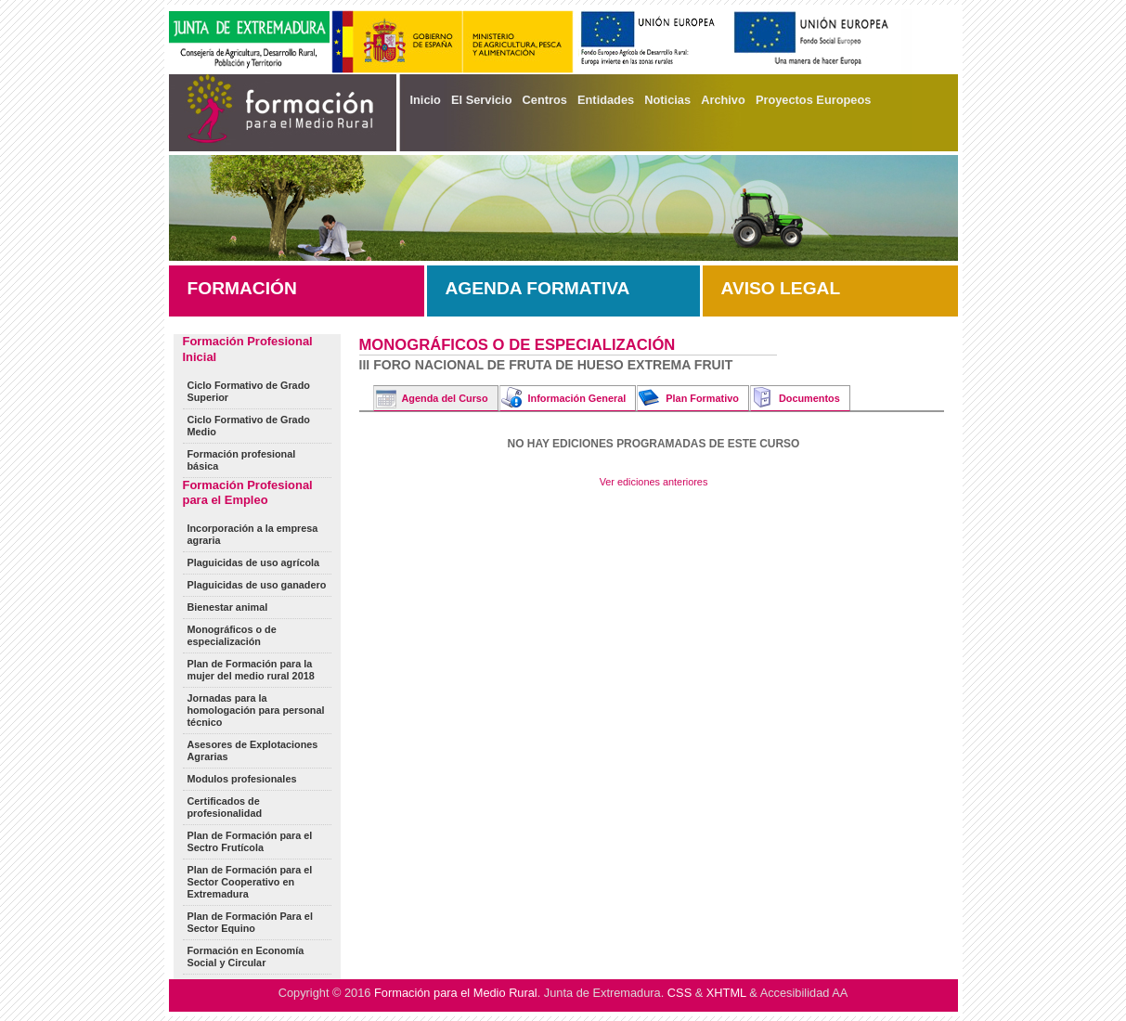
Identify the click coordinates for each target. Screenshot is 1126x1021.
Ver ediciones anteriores (654, 481)
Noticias (667, 100)
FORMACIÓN (242, 288)
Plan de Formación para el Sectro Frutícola (250, 841)
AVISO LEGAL (781, 288)
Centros (545, 100)
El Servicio (481, 100)
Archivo (723, 100)
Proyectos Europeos (813, 100)
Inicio (425, 100)
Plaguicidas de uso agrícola (254, 562)
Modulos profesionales (242, 778)
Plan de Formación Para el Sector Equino (250, 922)
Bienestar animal (228, 607)
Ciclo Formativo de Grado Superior (249, 391)
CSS (679, 993)
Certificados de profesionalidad (225, 807)
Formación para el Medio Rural (455, 993)
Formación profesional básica (242, 460)
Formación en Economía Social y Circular (246, 956)
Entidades (605, 100)
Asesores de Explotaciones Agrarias (253, 750)
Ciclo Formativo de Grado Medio (249, 425)
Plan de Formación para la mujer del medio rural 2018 (251, 669)
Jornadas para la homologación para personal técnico (256, 710)
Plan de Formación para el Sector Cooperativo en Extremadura (250, 881)
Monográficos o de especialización (232, 635)
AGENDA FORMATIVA (538, 288)
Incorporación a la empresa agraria (253, 534)
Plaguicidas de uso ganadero (257, 584)
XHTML (726, 993)
